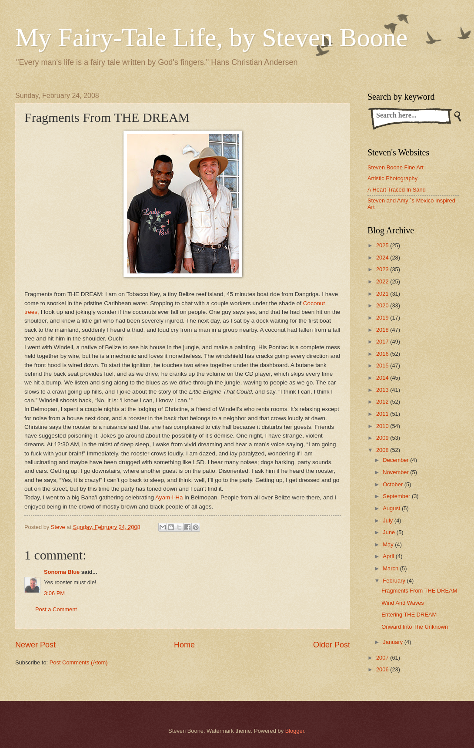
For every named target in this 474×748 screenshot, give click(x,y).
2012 (383, 401)
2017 (383, 341)
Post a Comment (56, 609)
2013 (383, 390)
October (393, 484)
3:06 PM (54, 593)
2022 (383, 281)
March (391, 568)
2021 (383, 293)
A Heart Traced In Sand (396, 189)
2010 (383, 426)
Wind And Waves (402, 603)
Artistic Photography (392, 178)
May (389, 544)
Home (184, 644)
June (390, 532)
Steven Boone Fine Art (395, 167)
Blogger (294, 731)
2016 (383, 353)
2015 (383, 365)
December (396, 460)
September (397, 496)
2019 (383, 317)
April (389, 556)
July (388, 520)
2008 (383, 450)
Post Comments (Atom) (79, 662)
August (392, 508)
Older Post (331, 644)
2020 (383, 305)
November (396, 472)
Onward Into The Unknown (414, 626)
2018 (383, 330)
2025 (383, 245)
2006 (383, 669)
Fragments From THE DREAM (419, 590)
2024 (383, 257)
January (393, 642)
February (395, 580)
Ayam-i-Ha (169, 497)
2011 (383, 414)
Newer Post (35, 644)
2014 (383, 377)
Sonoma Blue (62, 572)
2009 (383, 438)
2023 (383, 269)
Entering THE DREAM (409, 614)
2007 (383, 657)
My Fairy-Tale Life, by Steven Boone (211, 37)
